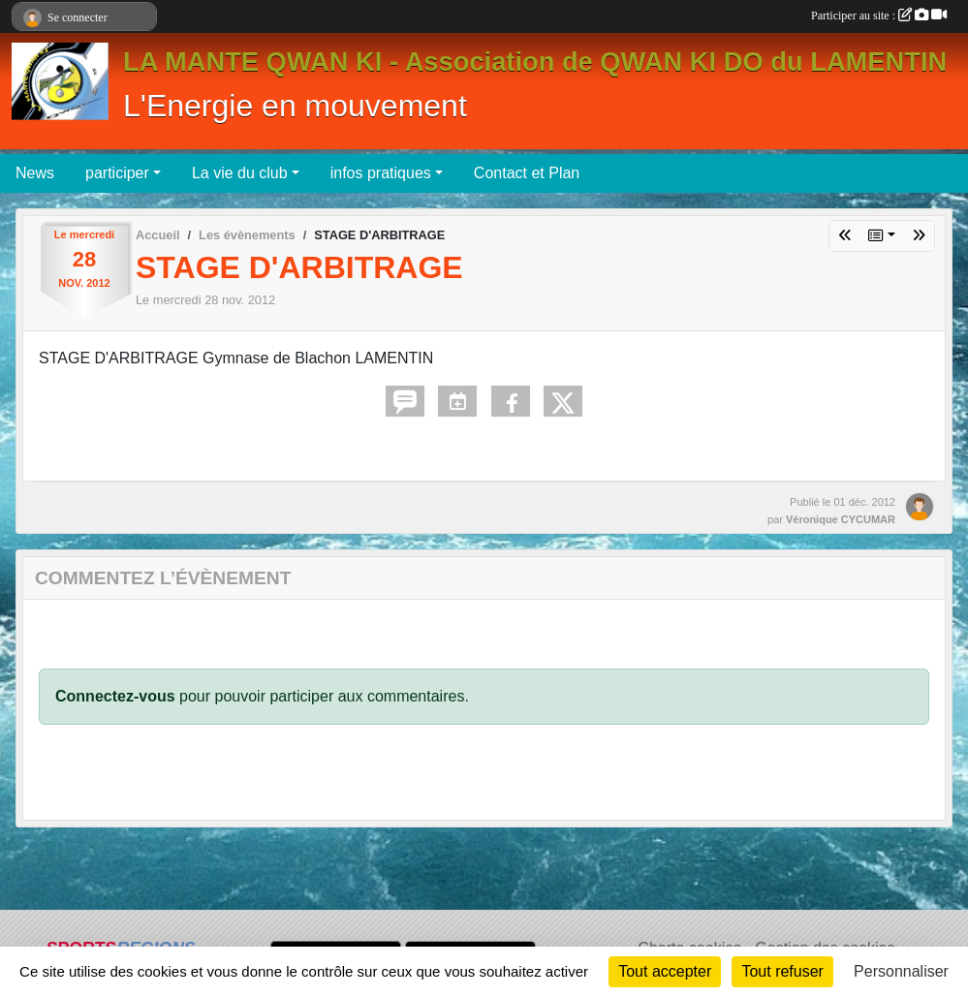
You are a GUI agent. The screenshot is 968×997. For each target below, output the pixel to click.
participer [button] (117, 173)
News (35, 173)
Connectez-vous (115, 696)
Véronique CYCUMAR (840, 519)
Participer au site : (879, 15)
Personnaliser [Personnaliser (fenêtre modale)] (901, 971)
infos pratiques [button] (380, 173)
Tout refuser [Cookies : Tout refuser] (782, 971)
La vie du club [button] (240, 173)
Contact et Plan (526, 173)
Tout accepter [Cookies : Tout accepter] (664, 971)
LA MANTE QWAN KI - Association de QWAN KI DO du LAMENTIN (535, 62)
